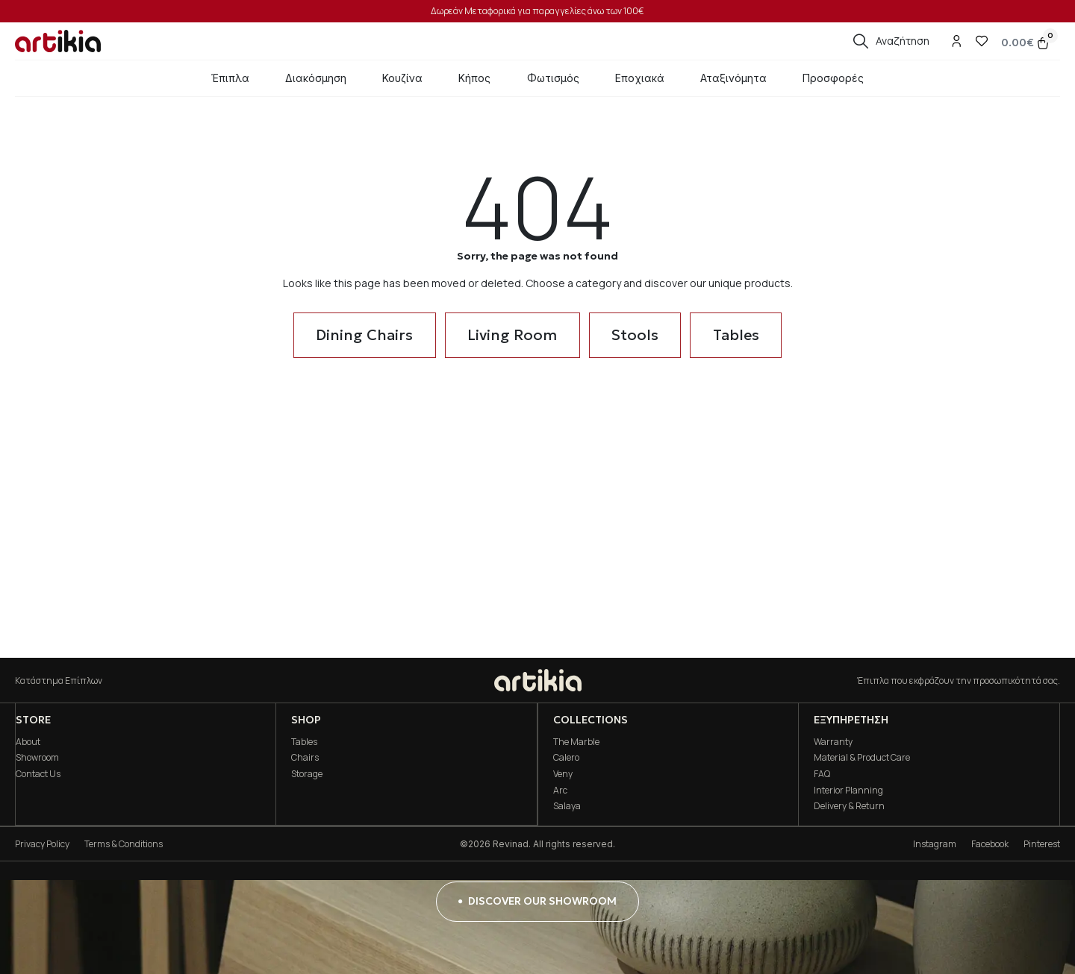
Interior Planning (848, 790)
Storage (306, 773)
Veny (562, 773)
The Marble (575, 741)
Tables (304, 741)
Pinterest (1041, 844)
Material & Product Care (862, 757)
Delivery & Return (849, 805)
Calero (565, 757)
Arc (559, 790)
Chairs (305, 757)
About (27, 741)
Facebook (990, 844)
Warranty (833, 741)
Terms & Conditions (123, 844)
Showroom (36, 757)
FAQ (822, 773)
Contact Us (37, 773)
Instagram (934, 844)
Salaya (566, 805)
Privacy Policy (42, 844)
